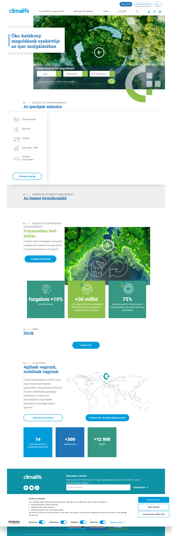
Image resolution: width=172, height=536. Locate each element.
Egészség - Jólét (30, 147)
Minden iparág (27, 176)
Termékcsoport (98, 73)
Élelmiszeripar (29, 119)
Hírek (105, 11)
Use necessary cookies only (154, 523)
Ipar (45, 73)
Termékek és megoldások (51, 11)
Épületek (26, 128)
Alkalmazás (71, 73)
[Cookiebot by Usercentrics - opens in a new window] (14, 531)
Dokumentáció (143, 4)
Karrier (26, 500)
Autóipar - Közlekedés (27, 158)
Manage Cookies (116, 532)
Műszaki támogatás (83, 11)
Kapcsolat (126, 4)
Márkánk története (43, 417)
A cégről (122, 11)
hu (157, 4)
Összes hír (86, 345)
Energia (25, 138)
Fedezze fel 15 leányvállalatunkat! (107, 417)
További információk (40, 259)
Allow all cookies (153, 509)
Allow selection (154, 516)
